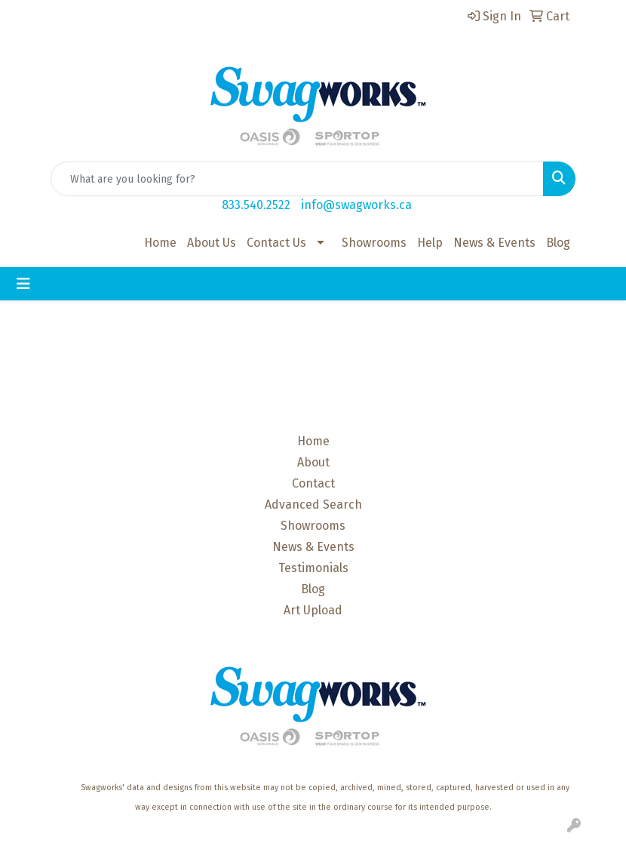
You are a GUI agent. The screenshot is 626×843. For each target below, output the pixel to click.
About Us (211, 242)
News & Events (494, 242)
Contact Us (276, 242)
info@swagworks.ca (356, 205)
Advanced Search (313, 504)
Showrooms (374, 242)
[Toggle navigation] (23, 283)
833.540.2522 (256, 205)
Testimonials (313, 568)
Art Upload (313, 610)
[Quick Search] (297, 179)
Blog (558, 242)
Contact (313, 483)
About (313, 462)
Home (160, 242)
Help (430, 242)
